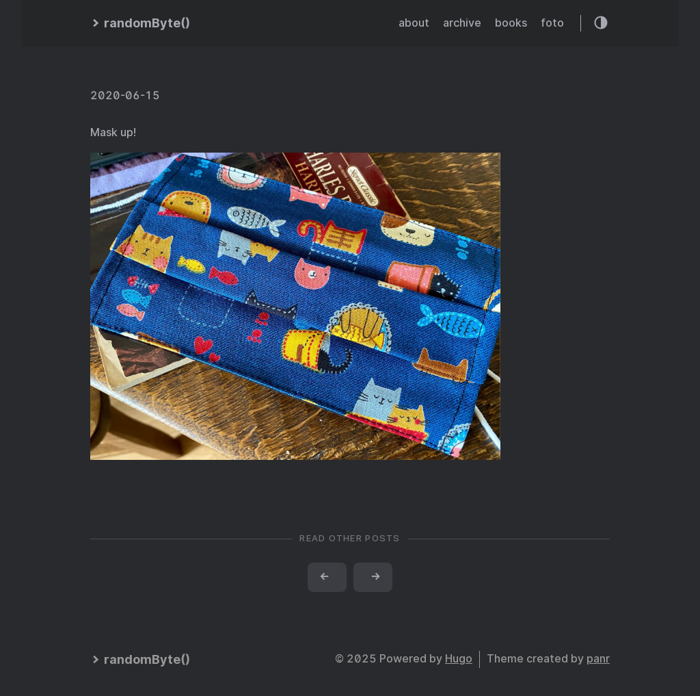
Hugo (458, 658)
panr (598, 658)
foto (552, 22)
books (511, 22)
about (414, 22)
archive (462, 22)
